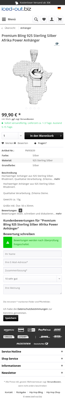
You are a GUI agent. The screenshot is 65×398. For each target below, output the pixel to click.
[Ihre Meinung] (32, 289)
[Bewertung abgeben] (32, 278)
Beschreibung (9, 172)
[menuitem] (8, 19)
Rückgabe (21, 392)
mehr (57, 179)
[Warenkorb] (60, 19)
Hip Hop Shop (53, 392)
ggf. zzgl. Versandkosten (23, 119)
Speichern (10, 318)
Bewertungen (9, 210)
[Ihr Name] (32, 254)
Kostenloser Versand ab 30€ (32, 2)
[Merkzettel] (44, 19)
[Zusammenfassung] (32, 270)
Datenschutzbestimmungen (32, 309)
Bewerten (21, 143)
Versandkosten (54, 381)
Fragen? (40, 143)
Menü (9, 19)
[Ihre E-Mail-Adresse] (32, 262)
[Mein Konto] (52, 19)
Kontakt (9, 392)
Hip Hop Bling (36, 392)
